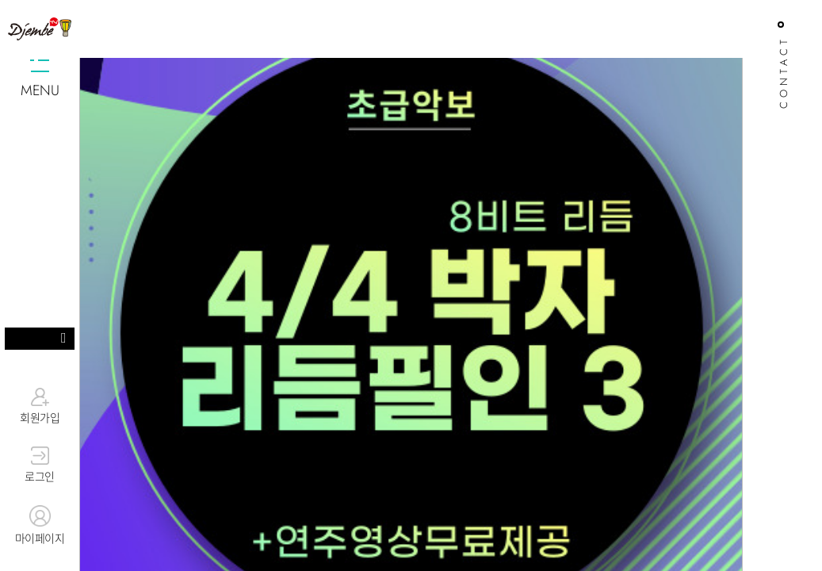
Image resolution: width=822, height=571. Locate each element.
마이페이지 (39, 525)
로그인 (39, 465)
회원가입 (39, 406)
